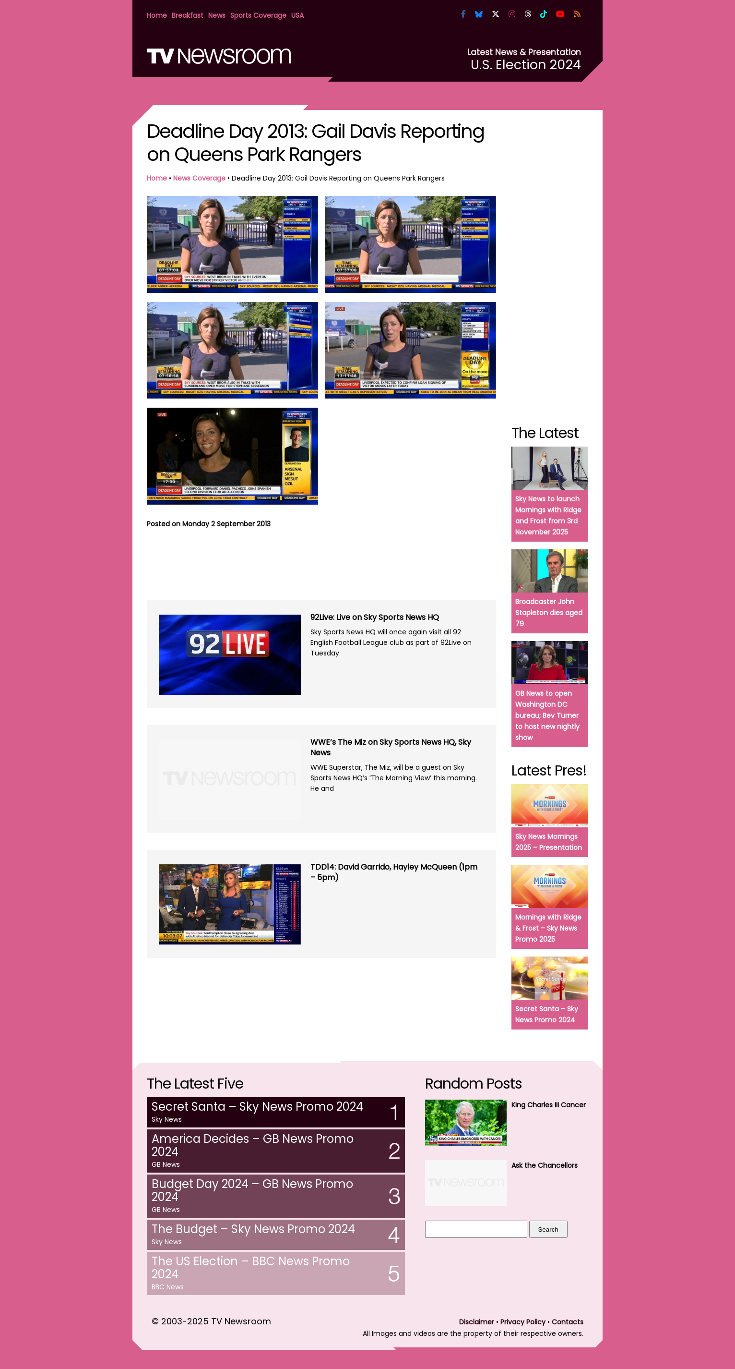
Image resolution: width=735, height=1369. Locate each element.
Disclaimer (476, 1322)
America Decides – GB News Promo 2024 (253, 1145)
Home (157, 15)
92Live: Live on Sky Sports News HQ (374, 617)
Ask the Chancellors (544, 1165)
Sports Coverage (258, 15)
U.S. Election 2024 (526, 64)
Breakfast (187, 15)
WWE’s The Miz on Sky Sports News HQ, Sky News (390, 747)
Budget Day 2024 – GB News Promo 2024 (252, 1190)
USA (297, 15)
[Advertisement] (321, 562)
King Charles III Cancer (548, 1105)
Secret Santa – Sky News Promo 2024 (257, 1107)
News (216, 15)
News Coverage (199, 178)
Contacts (567, 1322)
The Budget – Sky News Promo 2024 (253, 1229)
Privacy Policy (522, 1322)
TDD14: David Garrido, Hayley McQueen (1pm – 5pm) (393, 872)
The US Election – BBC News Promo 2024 (251, 1267)
